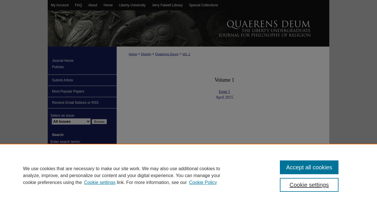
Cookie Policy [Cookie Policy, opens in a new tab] (203, 182)
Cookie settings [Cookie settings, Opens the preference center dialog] (309, 185)
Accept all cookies (309, 167)
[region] (188, 175)
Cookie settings (100, 182)
